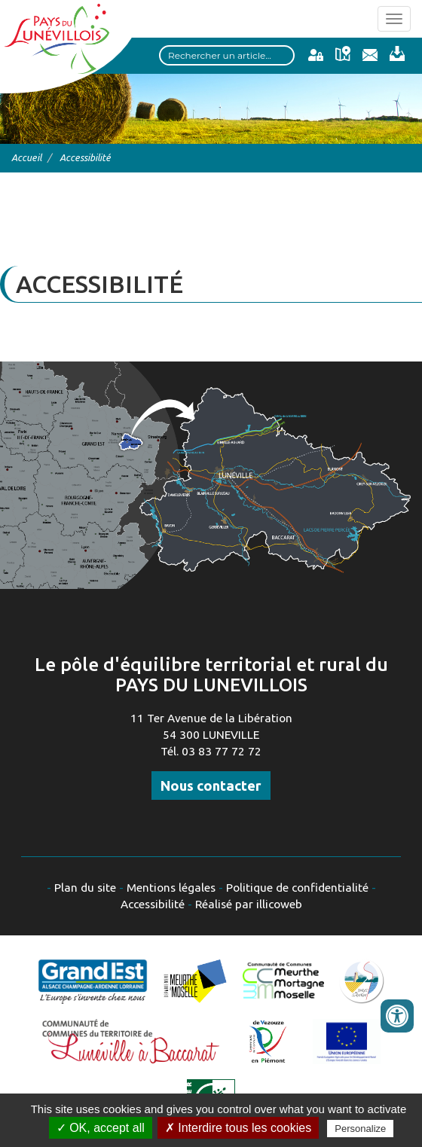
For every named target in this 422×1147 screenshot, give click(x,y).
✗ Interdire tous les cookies (238, 1127)
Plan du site (85, 887)
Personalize (360, 1128)
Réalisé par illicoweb (248, 904)
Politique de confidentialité (297, 887)
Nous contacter (211, 785)
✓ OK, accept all (101, 1127)
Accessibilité (153, 904)
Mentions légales (171, 887)
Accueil (26, 157)
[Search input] (227, 55)
